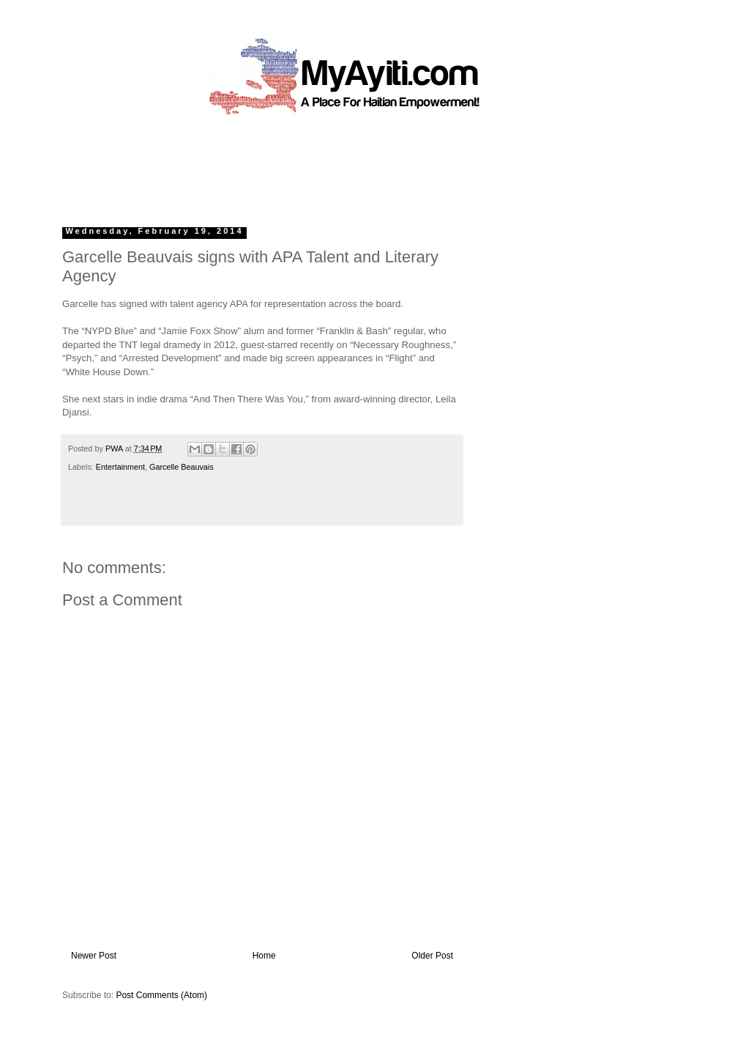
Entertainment (120, 466)
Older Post (432, 955)
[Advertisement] (341, 165)
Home (264, 955)
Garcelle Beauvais (181, 466)
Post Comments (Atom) (161, 995)
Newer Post (93, 955)
